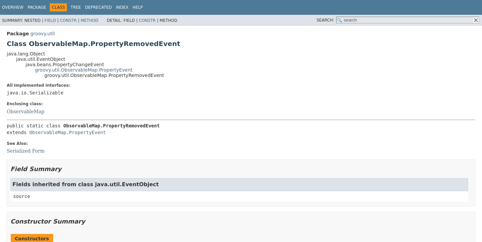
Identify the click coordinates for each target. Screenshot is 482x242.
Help (137, 7)
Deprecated (98, 7)
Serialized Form (26, 151)
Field (50, 20)
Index (122, 7)
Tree (76, 7)
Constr (68, 20)
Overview (13, 7)
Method (89, 20)
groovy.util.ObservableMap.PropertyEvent (83, 70)
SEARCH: (325, 20)
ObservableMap (25, 111)
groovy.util (42, 33)
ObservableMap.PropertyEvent (67, 132)
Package (37, 7)
